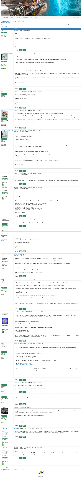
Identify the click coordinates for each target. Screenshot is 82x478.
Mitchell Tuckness (5, 382)
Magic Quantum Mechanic (7, 53)
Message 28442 (40, 447)
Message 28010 (16, 30)
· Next (6, 26)
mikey (2, 279)
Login (78, 17)
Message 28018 (16, 219)
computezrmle (4, 311)
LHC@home (5, 17)
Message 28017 (16, 187)
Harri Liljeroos (4, 110)
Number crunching (12, 21)
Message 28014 (16, 130)
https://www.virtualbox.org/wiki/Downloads (23, 331)
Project (12, 17)
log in (14, 24)
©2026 (41, 476)
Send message (4, 32)
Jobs (31, 17)
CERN (42, 476)
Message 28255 (16, 311)
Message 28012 (16, 91)
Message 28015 (16, 173)
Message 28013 (16, 110)
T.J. (2, 30)
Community (25, 17)
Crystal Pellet (4, 187)
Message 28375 (16, 394)
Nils (3, 254)
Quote (24, 50)
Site (36, 17)
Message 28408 (16, 428)
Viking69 (4, 407)
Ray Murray (5, 428)
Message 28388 (16, 407)
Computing (18, 17)
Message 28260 (16, 343)
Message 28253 (16, 279)
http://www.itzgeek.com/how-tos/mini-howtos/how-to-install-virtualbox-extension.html (31, 388)
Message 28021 (16, 233)
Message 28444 (16, 447)
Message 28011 (16, 53)
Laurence (4, 173)
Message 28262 (16, 382)
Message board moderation (5, 22)
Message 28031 (16, 254)
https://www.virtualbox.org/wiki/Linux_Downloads (24, 325)
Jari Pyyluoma (4, 395)
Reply (21, 50)
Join (74, 17)
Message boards (4, 21)
